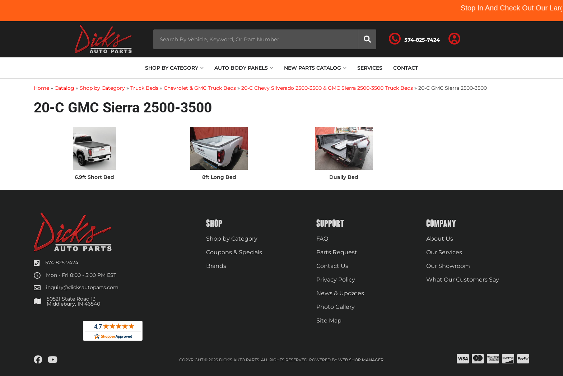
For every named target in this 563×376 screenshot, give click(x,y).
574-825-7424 (61, 262)
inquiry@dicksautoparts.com (82, 287)
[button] (264, 39)
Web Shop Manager (360, 359)
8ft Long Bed (219, 177)
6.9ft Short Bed (94, 177)
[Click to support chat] (414, 39)
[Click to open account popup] (454, 39)
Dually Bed (343, 177)
